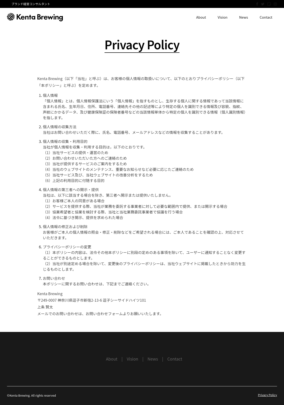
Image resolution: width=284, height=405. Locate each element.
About (201, 17)
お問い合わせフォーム (104, 313)
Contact (266, 17)
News (243, 17)
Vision (222, 17)
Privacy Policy (267, 395)
